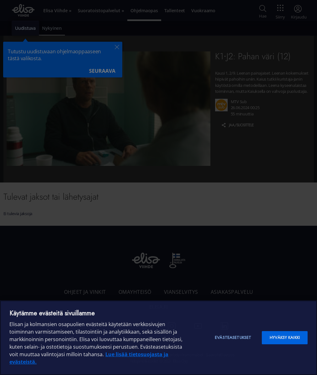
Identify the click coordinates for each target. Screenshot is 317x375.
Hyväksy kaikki (285, 338)
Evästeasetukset (233, 338)
